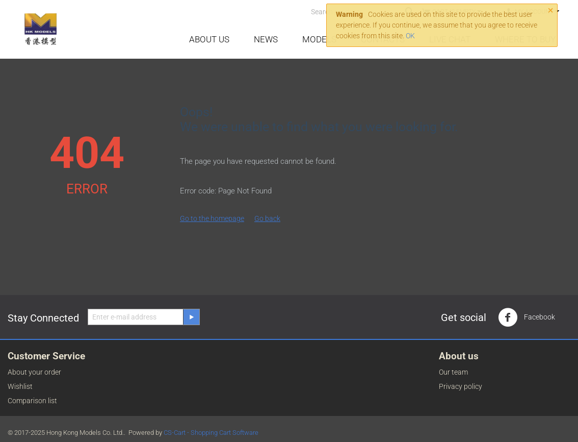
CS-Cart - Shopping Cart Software (211, 432)
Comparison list (32, 401)
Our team (453, 372)
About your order (34, 372)
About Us (209, 39)
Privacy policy (460, 386)
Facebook (526, 317)
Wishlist (20, 386)
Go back (267, 218)
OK (410, 36)
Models (319, 39)
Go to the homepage (212, 218)
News (266, 39)
